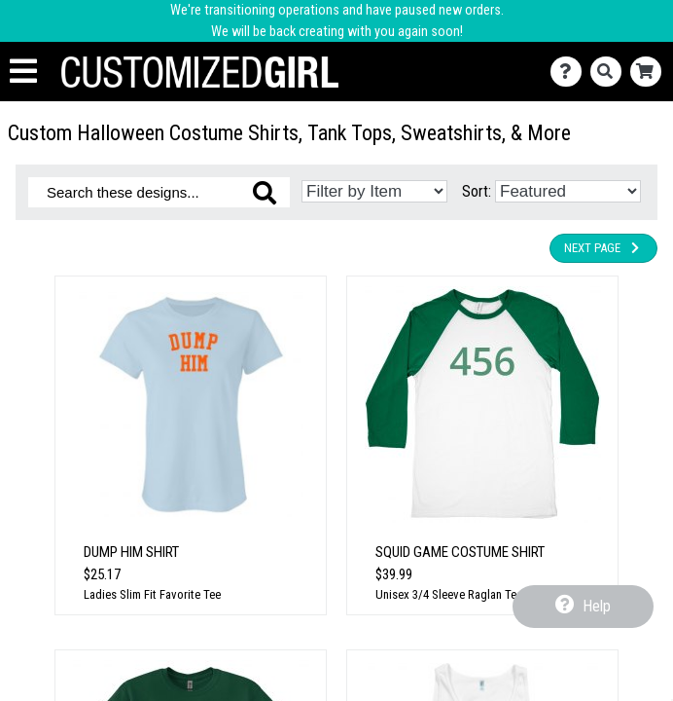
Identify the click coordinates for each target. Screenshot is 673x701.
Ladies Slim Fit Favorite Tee (152, 594)
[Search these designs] (159, 192)
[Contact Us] (570, 71)
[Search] (610, 71)
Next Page (603, 247)
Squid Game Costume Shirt (460, 552)
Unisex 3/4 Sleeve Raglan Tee (448, 594)
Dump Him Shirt (131, 552)
